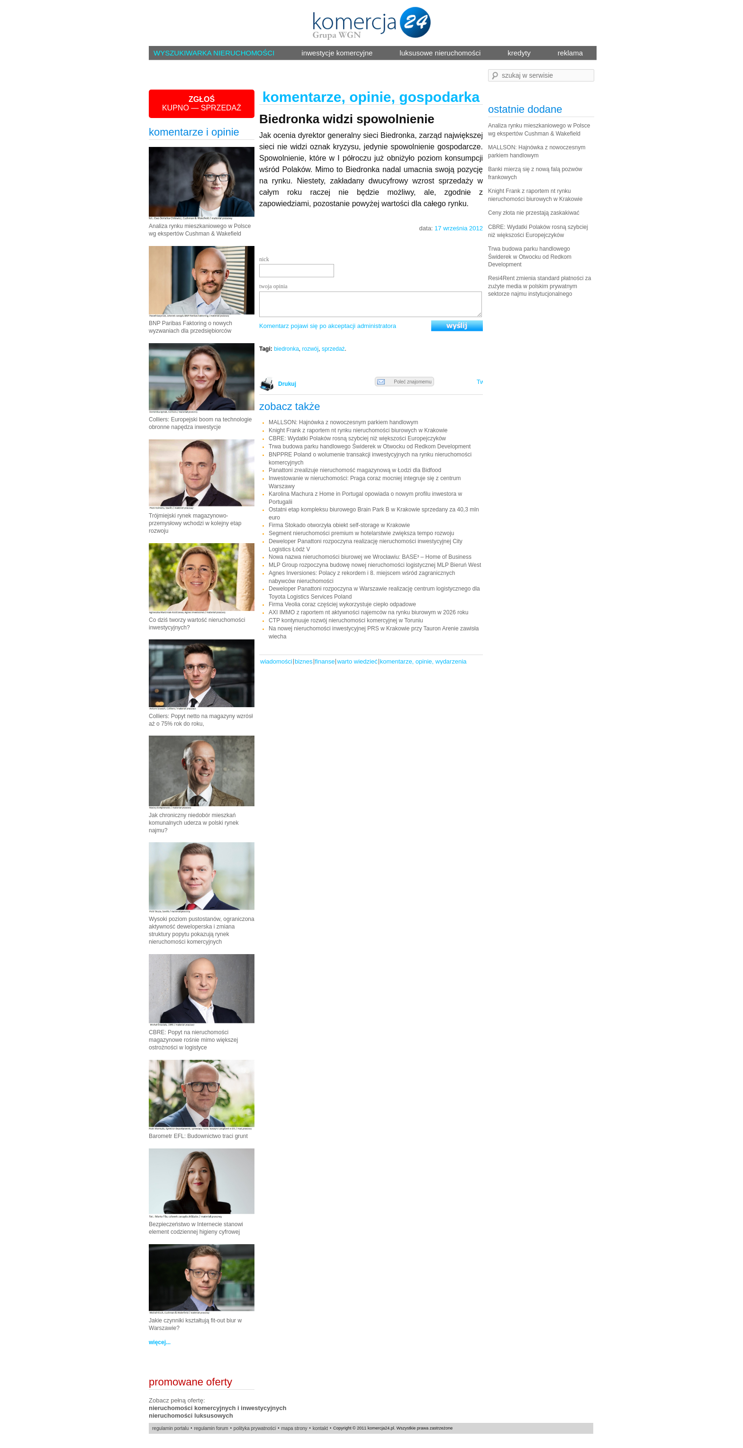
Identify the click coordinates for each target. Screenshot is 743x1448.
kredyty (518, 53)
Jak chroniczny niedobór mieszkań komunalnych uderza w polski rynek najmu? (193, 823)
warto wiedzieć (357, 661)
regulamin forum (211, 1428)
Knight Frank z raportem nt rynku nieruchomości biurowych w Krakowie (358, 430)
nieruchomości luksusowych (191, 1415)
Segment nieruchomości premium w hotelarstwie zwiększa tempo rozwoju (361, 533)
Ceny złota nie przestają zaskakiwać (534, 212)
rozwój (310, 349)
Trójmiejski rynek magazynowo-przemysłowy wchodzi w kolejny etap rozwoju (195, 523)
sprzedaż (333, 349)
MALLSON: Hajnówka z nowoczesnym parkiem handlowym (343, 422)
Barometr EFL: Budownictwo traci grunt (198, 1136)
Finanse (325, 661)
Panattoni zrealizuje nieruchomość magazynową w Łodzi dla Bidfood (355, 470)
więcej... (160, 1342)
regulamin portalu (170, 1428)
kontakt (320, 1428)
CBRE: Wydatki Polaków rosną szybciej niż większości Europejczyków (357, 438)
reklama (570, 53)
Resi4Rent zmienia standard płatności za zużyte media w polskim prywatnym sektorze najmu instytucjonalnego (539, 286)
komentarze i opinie (194, 132)
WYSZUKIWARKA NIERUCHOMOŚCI (214, 53)
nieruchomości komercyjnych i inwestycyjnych (217, 1408)
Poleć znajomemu (404, 382)
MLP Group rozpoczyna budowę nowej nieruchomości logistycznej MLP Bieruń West (375, 565)
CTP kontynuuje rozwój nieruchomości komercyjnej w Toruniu (346, 620)
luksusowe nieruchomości (439, 53)
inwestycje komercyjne (336, 53)
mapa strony (294, 1428)
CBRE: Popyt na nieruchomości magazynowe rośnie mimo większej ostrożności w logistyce (193, 1040)
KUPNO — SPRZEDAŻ (201, 103)
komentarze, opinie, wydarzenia (423, 661)
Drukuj (285, 384)
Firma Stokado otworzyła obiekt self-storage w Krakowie (339, 525)
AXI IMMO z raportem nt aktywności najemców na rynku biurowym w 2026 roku (369, 612)
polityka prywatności (255, 1428)
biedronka (286, 349)
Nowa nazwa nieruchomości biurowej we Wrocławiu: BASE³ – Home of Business (370, 557)
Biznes (304, 661)
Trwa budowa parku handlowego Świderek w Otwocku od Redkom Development (370, 446)
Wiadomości (276, 661)
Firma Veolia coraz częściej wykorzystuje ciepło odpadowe (342, 604)
